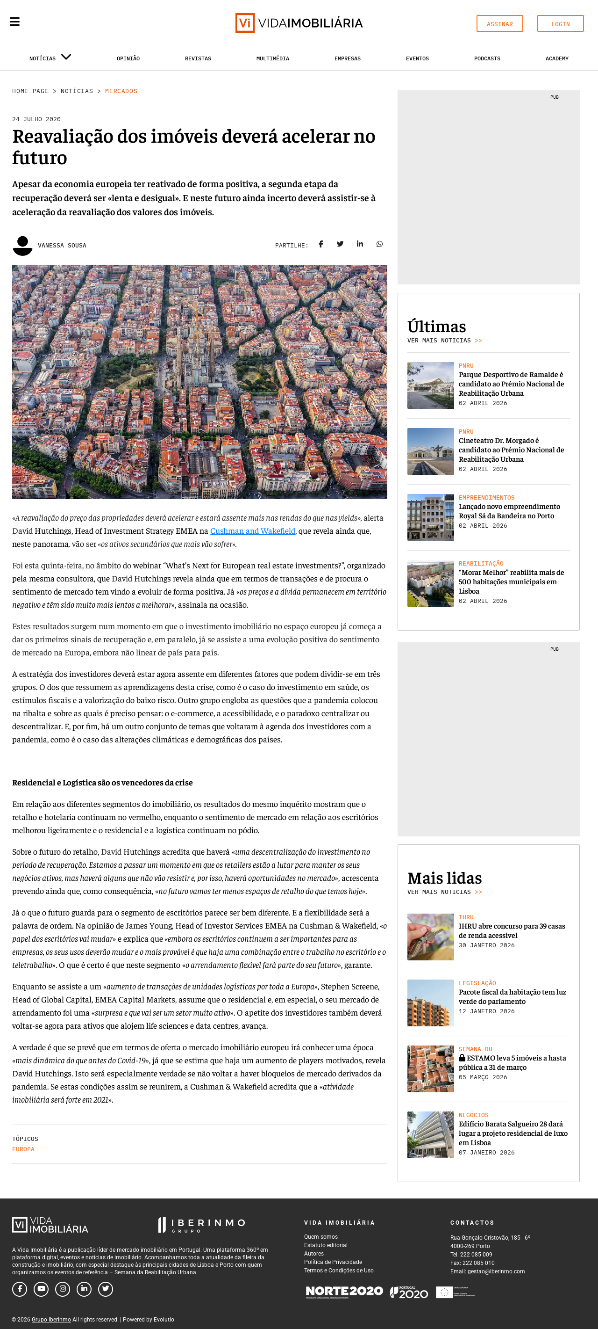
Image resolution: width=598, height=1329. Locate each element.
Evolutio (164, 1319)
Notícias (77, 91)
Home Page (30, 91)
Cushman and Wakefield (252, 530)
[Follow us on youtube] (41, 1289)
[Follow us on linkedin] (84, 1289)
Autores (314, 1253)
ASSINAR (500, 24)
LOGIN (560, 24)
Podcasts (487, 58)
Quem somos (321, 1237)
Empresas (348, 58)
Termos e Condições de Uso (339, 1270)
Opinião (128, 58)
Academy (557, 58)
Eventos (417, 58)
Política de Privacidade (333, 1262)
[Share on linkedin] (360, 245)
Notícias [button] (50, 60)
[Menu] (14, 21)
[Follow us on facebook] (19, 1289)
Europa (23, 1149)
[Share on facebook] (320, 245)
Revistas (198, 58)
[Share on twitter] (340, 245)
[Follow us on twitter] (105, 1289)
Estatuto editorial (326, 1245)
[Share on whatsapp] (379, 245)
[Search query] (69, 23)
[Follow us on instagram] (62, 1289)
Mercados (121, 91)
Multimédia (272, 58)
